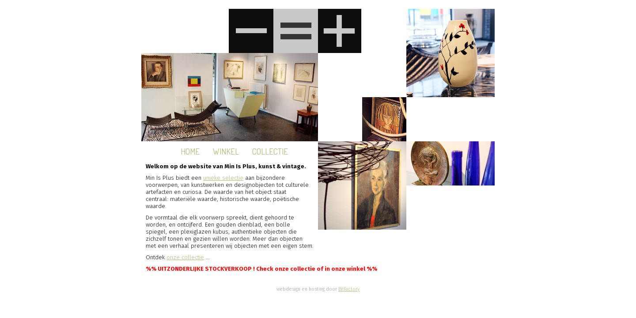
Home (190, 151)
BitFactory (349, 289)
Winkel (226, 151)
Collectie (270, 151)
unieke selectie (223, 178)
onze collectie (185, 257)
